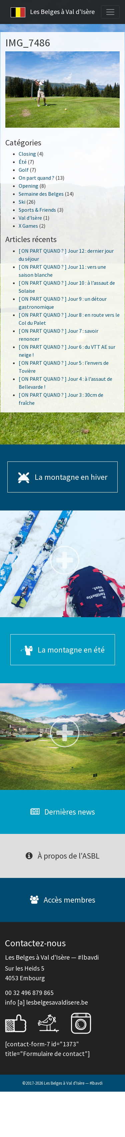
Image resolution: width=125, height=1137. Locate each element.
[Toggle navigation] (110, 12)
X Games (28, 225)
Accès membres (62, 900)
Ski (22, 201)
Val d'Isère (30, 217)
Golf (24, 169)
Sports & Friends (37, 209)
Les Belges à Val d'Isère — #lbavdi (73, 1083)
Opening (28, 185)
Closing (27, 153)
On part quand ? (36, 177)
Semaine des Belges (41, 193)
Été (23, 161)
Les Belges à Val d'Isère (53, 12)
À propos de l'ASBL (63, 856)
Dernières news (62, 812)
